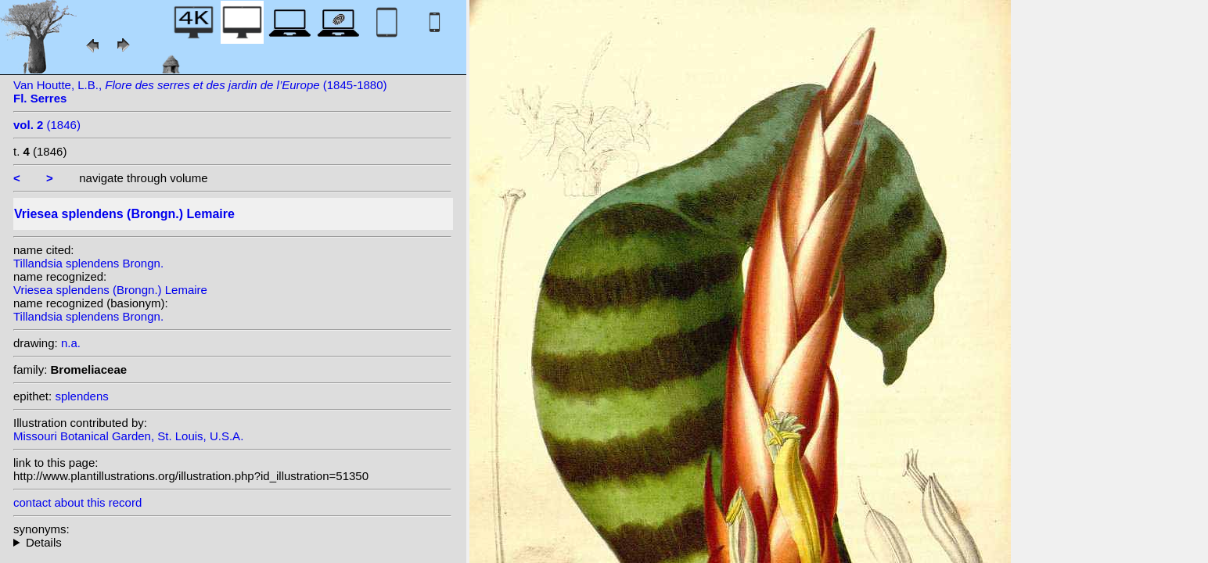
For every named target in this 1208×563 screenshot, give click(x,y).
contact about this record (77, 502)
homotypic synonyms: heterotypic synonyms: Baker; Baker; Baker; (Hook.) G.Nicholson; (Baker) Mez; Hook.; (232, 542)
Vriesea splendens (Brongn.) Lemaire (110, 289)
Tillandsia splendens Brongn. (88, 263)
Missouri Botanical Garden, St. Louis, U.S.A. (128, 436)
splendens (81, 396)
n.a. (71, 343)
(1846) (47, 124)
